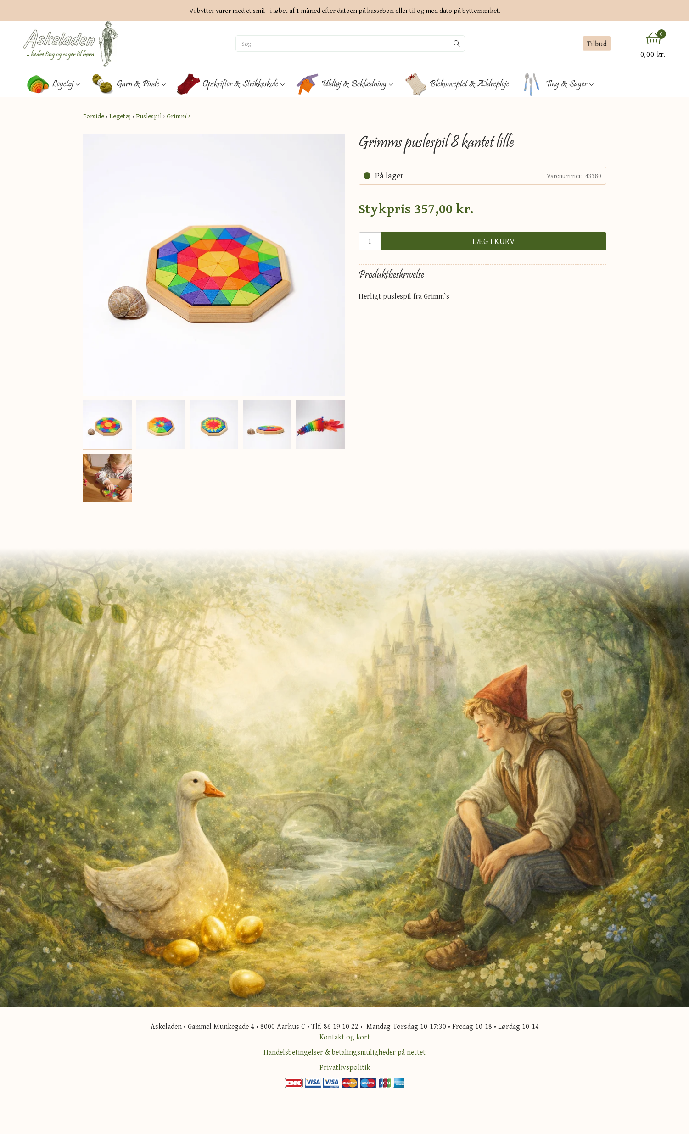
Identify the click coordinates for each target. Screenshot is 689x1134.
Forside (93, 116)
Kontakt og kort (344, 1036)
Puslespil (149, 116)
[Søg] (342, 43)
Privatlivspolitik (344, 1067)
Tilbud (596, 43)
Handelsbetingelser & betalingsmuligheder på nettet (344, 1051)
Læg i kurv (493, 241)
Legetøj (120, 116)
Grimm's (179, 116)
